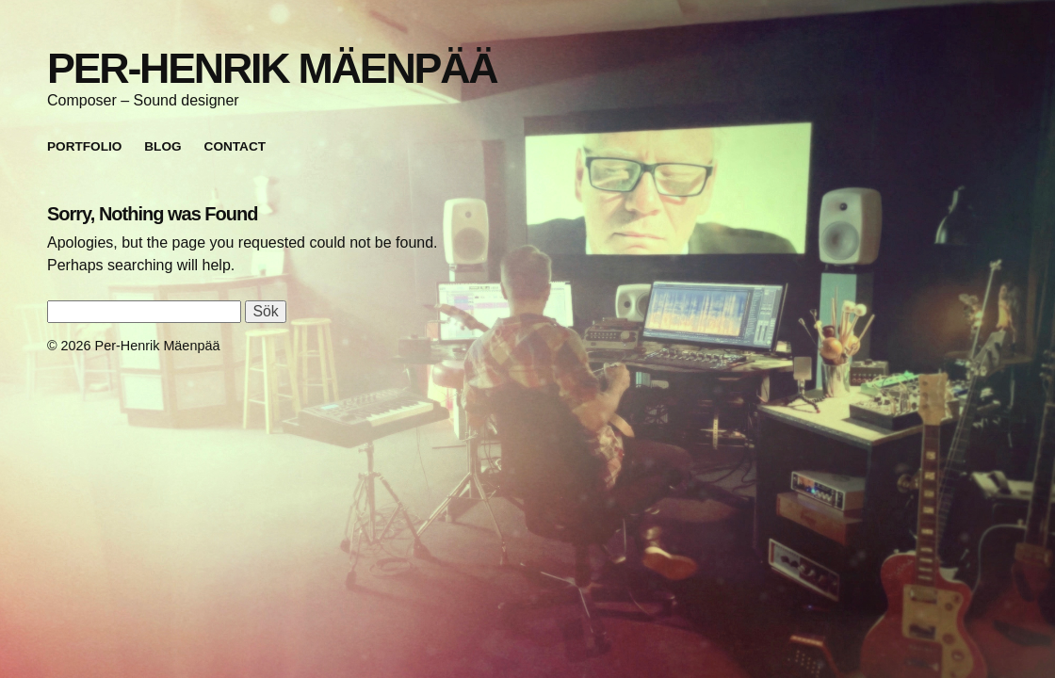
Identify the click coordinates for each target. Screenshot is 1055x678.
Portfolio (84, 146)
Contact (235, 146)
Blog (162, 146)
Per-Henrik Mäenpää (271, 67)
